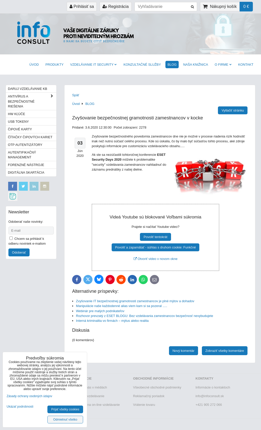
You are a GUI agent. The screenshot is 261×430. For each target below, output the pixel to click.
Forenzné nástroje (26, 165)
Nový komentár (183, 351)
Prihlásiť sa (82, 6)
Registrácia (115, 6)
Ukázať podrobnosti (20, 406)
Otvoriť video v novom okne (156, 259)
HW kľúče (16, 114)
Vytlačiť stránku (232, 110)
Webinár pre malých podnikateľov (100, 311)
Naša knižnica (195, 64)
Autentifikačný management (22, 154)
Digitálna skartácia (26, 172)
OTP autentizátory (25, 145)
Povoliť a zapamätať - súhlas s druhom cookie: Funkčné (155, 247)
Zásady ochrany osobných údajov (29, 396)
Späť (75, 95)
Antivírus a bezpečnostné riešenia (32, 101)
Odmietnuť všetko (65, 419)
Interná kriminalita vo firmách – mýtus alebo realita (112, 321)
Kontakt (246, 64)
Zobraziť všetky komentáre (224, 351)
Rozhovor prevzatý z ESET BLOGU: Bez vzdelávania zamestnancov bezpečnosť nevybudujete (144, 316)
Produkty (54, 64)
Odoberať (19, 252)
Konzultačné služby (142, 64)
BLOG (172, 64)
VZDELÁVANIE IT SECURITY (93, 64)
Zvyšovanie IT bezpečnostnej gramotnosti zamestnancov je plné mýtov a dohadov (135, 301)
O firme (223, 64)
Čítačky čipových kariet (30, 137)
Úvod (34, 64)
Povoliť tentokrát (155, 237)
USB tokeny (18, 121)
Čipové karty (20, 129)
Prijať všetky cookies (65, 409)
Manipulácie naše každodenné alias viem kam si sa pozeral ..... (121, 306)
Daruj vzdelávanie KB (27, 89)
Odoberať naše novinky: (25, 222)
